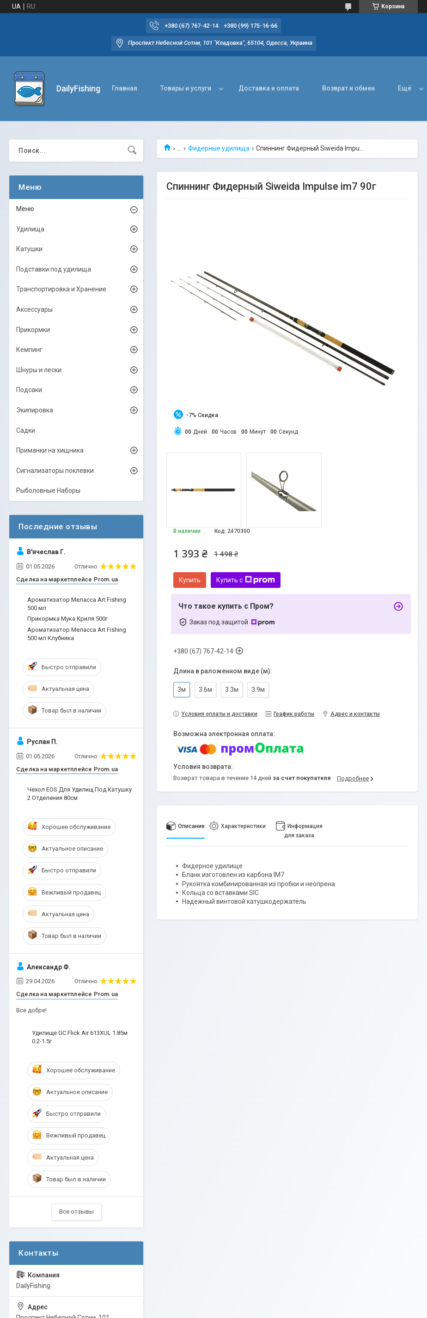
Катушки (29, 249)
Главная (124, 88)
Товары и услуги (185, 88)
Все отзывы (76, 1211)
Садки (25, 430)
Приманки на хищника (50, 450)
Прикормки (33, 329)
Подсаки (29, 389)
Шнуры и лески (38, 370)
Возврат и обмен (348, 88)
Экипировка (34, 410)
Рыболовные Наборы (48, 490)
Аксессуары (34, 309)
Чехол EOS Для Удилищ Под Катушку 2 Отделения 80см (79, 793)
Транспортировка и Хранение (61, 289)
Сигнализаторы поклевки (55, 470)
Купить (190, 580)
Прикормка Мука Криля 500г (67, 618)
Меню (25, 208)
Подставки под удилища (53, 269)
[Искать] (132, 150)
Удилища (30, 229)
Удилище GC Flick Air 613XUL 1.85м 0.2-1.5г (80, 1037)
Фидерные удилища (219, 148)
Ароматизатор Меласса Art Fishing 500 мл (76, 603)
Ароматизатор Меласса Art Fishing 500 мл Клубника (76, 633)
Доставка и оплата (268, 88)
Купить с (245, 580)
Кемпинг (29, 349)
